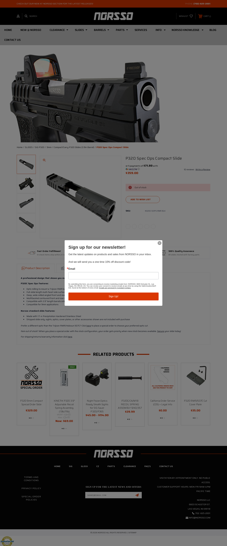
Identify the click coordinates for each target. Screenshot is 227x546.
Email (71, 269)
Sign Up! (113, 296)
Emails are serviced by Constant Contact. (115, 288)
